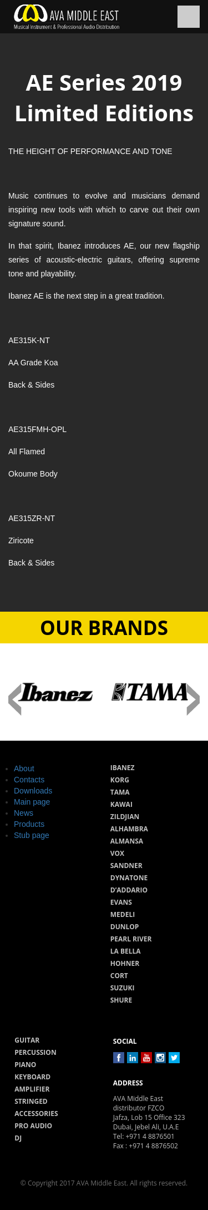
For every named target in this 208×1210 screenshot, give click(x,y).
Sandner (126, 865)
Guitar (26, 1040)
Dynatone (129, 877)
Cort (119, 975)
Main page (32, 801)
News (23, 813)
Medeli (122, 914)
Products (29, 824)
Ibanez (122, 767)
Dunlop (124, 926)
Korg (119, 780)
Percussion (35, 1052)
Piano (25, 1064)
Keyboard (32, 1077)
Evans (121, 902)
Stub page (31, 835)
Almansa (126, 841)
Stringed (31, 1101)
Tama (120, 792)
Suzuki (122, 988)
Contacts (29, 779)
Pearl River (131, 939)
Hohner (124, 963)
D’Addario (129, 890)
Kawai (121, 804)
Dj (18, 1138)
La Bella (125, 951)
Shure (121, 1000)
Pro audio (33, 1125)
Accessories (36, 1113)
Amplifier (31, 1089)
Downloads (33, 790)
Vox (117, 853)
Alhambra (129, 829)
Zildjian (125, 816)
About (24, 768)
